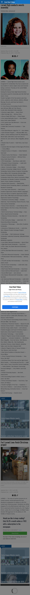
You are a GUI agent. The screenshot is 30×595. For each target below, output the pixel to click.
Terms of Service (22, 292)
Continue (15, 307)
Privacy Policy (7, 296)
